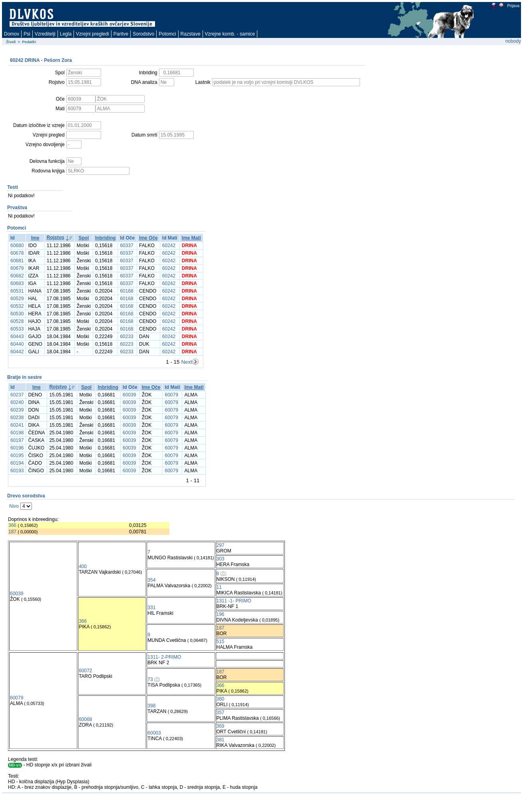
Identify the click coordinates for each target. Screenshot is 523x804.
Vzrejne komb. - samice (230, 34)
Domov (11, 34)
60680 (17, 245)
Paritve (120, 34)
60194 (17, 463)
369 (221, 726)
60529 (17, 298)
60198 (17, 433)
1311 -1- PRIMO (234, 601)
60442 (17, 351)
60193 (17, 470)
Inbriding (105, 238)
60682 (17, 276)
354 (151, 580)
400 (83, 566)
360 (221, 699)
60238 (17, 417)
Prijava (513, 6)
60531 (17, 291)
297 (221, 545)
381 (221, 740)
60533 (17, 329)
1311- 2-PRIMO (164, 657)
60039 (129, 395)
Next (186, 362)
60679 (17, 268)
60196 (17, 448)
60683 (17, 283)
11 (219, 587)
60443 (17, 336)
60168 (126, 291)
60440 (17, 344)
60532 (17, 306)
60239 (17, 410)
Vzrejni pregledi (92, 34)
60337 (126, 245)
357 (221, 712)
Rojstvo (55, 237)
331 (151, 607)
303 (221, 559)
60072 (85, 670)
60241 (17, 425)
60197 (17, 440)
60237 (17, 395)
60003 (154, 733)
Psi (27, 34)
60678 (17, 253)
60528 (17, 321)
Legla (66, 34)
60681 (17, 260)
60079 (171, 395)
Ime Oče (148, 238)
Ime (35, 238)
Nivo (14, 506)
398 (151, 706)
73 (150, 679)
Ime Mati (191, 238)
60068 (85, 719)
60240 (17, 402)
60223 (126, 344)
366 (12, 525)
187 (12, 532)
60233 (126, 336)
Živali (11, 42)
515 (221, 641)
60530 (17, 314)
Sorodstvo (143, 34)
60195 (17, 455)
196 (221, 614)
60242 (168, 245)
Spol (83, 238)
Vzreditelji (45, 34)
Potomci (167, 34)
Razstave (191, 34)
